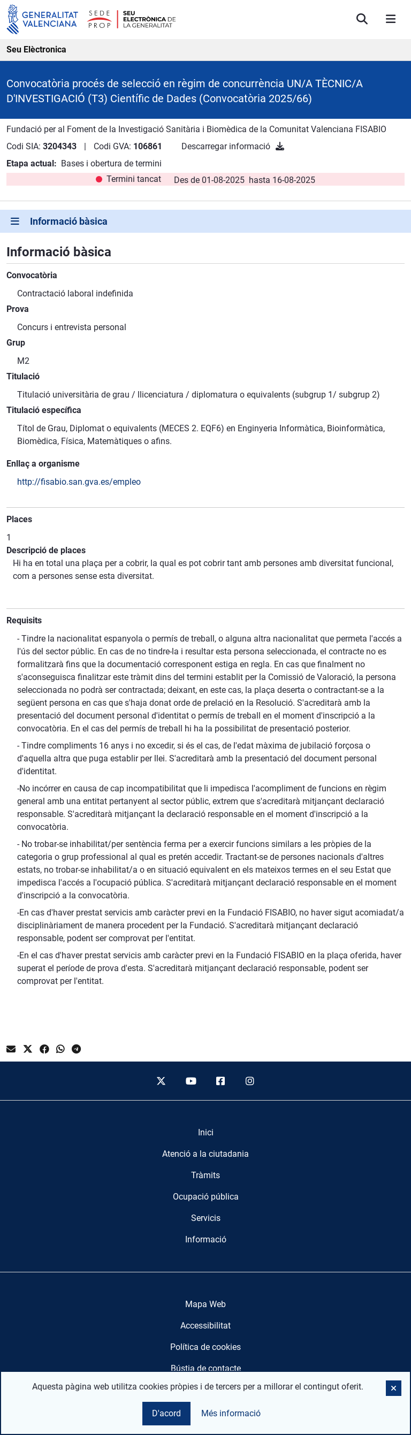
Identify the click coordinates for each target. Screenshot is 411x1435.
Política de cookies (205, 1347)
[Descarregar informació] (280, 146)
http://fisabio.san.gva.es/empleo (79, 482)
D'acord (166, 1413)
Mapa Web (205, 1304)
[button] (393, 1388)
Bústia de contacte (206, 1368)
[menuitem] (205, 1132)
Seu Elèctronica (36, 49)
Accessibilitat (205, 1325)
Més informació (231, 1413)
